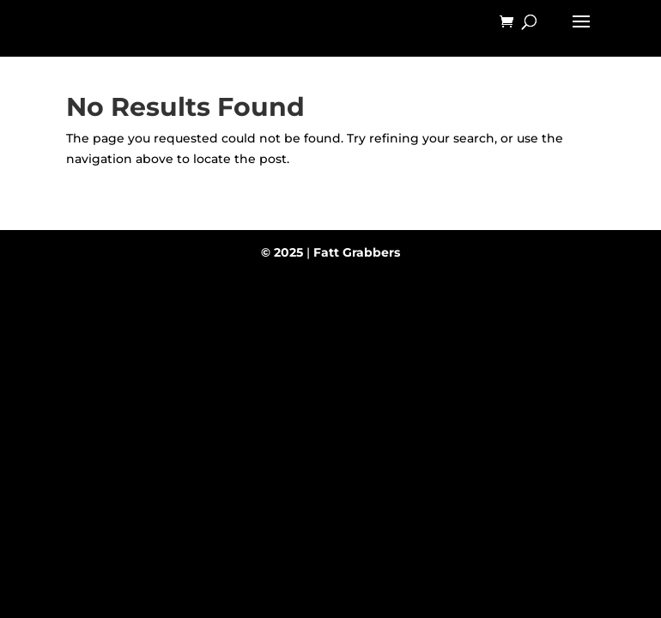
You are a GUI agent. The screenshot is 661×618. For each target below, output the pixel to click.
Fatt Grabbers (356, 252)
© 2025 (282, 252)
